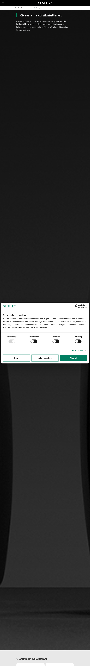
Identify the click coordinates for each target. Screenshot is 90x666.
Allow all (73, 358)
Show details (77, 350)
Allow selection (45, 358)
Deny (16, 358)
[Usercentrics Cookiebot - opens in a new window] (76, 306)
